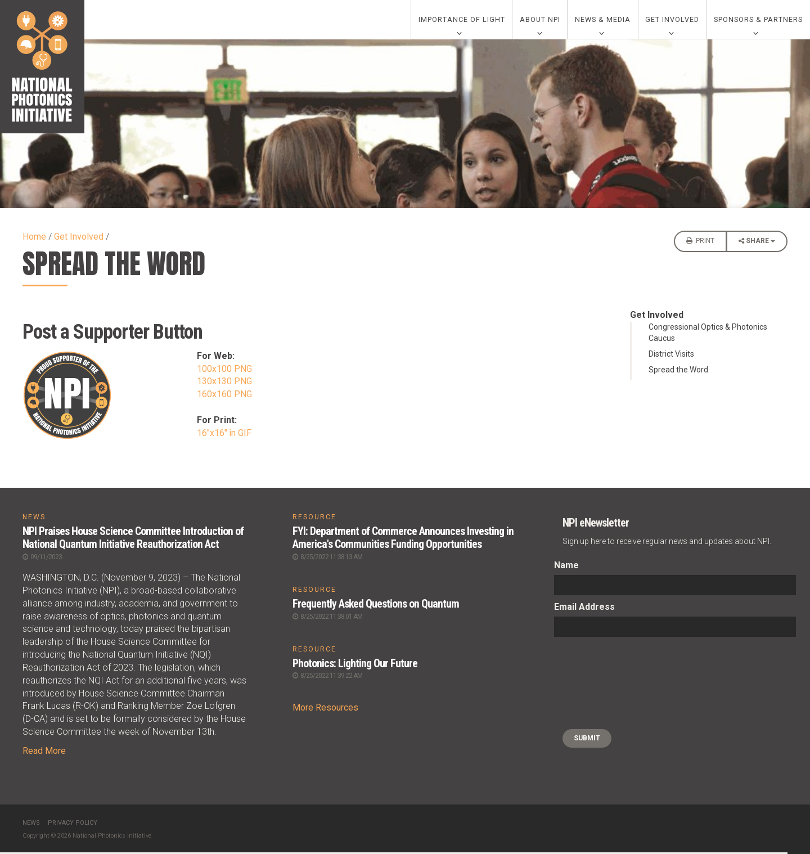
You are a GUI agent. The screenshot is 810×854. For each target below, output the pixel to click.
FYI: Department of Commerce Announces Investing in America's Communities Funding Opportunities (403, 539)
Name (566, 567)
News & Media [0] (603, 20)
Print (700, 243)
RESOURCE (314, 519)
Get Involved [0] (672, 20)
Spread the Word (678, 371)
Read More (44, 752)
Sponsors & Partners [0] (758, 20)
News (31, 824)
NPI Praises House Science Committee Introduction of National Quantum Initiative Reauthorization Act (133, 539)
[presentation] (600, 685)
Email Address (584, 609)
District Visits (671, 356)
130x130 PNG (224, 383)
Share (757, 246)
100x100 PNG (224, 371)
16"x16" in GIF (224, 435)
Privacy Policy (72, 824)
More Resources (325, 708)
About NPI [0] (540, 20)
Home (34, 238)
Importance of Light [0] (461, 20)
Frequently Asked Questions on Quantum (376, 605)
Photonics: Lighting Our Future (355, 664)
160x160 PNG (224, 396)
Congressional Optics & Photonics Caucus (708, 335)
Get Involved (79, 238)
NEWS (34, 519)
